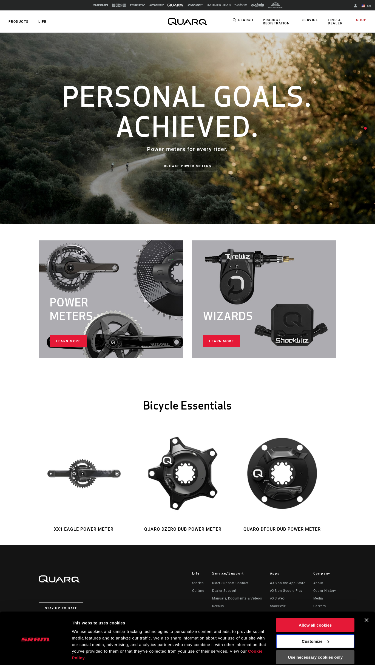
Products (18, 22)
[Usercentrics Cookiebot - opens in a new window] (35, 654)
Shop (361, 20)
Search (245, 20)
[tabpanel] (187, 128)
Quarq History (324, 591)
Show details (84, 654)
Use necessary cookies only (315, 638)
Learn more (68, 341)
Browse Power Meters (187, 166)
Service (311, 20)
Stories (197, 583)
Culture (198, 591)
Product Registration (276, 21)
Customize (315, 622)
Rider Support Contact (230, 583)
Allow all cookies (315, 606)
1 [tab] (365, 128)
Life (42, 22)
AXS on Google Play (286, 591)
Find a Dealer (335, 21)
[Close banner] (366, 601)
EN (366, 6)
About (318, 583)
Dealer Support (224, 591)
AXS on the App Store (287, 583)
